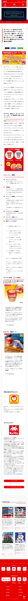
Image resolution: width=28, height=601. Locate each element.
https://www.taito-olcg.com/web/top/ (13, 473)
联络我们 (20, 595)
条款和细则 (8, 595)
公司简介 (18, 1)
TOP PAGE (8, 586)
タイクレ (14, 480)
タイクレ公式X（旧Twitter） (14, 487)
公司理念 (7, 589)
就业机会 (20, 589)
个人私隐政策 (20, 592)
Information (9, 22)
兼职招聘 (7, 592)
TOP (2, 22)
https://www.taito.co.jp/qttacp (14, 219)
